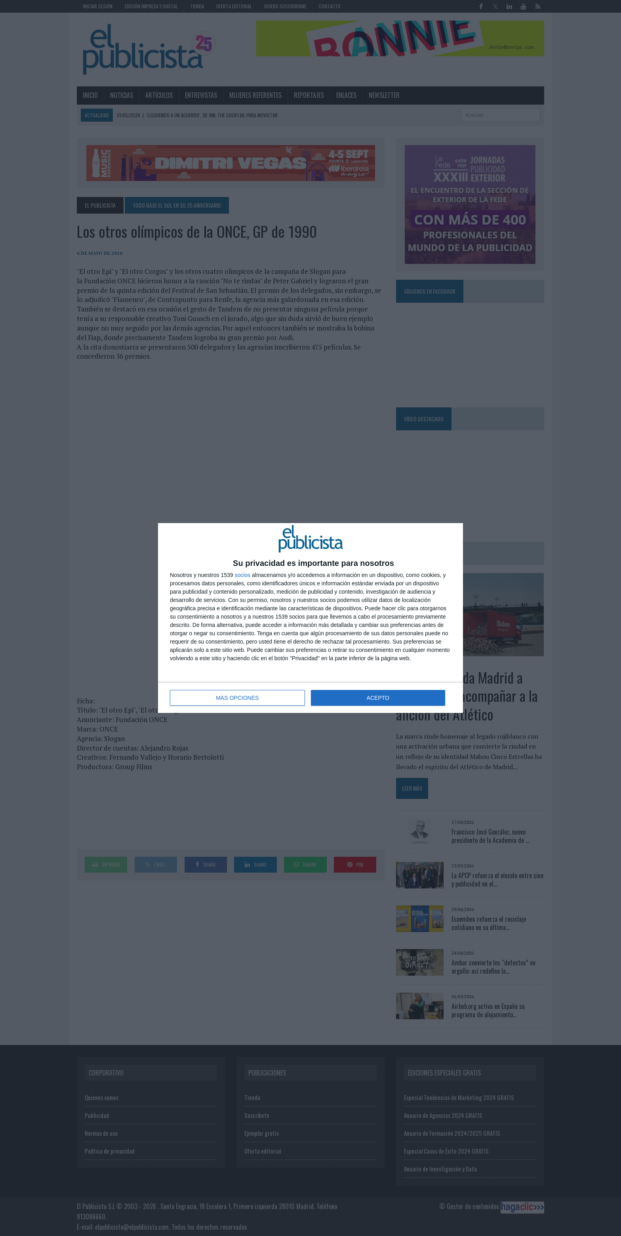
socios (242, 575)
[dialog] (310, 618)
